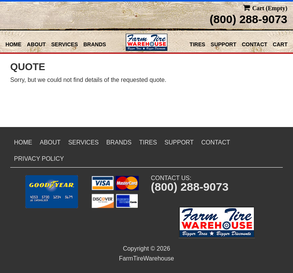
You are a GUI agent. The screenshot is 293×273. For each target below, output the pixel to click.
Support (224, 44)
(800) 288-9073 (248, 19)
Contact (254, 44)
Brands (94, 44)
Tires (197, 44)
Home (14, 44)
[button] (51, 191)
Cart (280, 44)
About (36, 44)
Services (64, 44)
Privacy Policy (39, 158)
